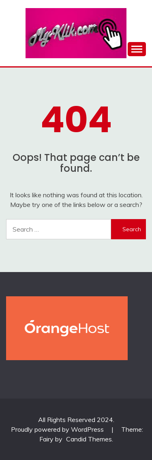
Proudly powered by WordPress (58, 429)
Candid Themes (89, 439)
